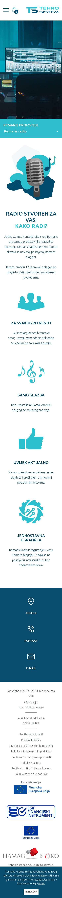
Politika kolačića (31, 740)
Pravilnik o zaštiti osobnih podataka (31, 745)
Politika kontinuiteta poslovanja (31, 768)
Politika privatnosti (31, 734)
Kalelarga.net (31, 722)
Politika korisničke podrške (31, 773)
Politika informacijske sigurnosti (31, 757)
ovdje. (41, 883)
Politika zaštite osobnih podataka (31, 751)
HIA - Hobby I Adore (31, 707)
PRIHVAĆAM (31, 892)
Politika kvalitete (31, 762)
